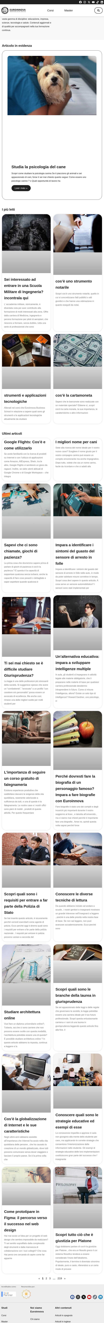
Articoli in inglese (63, 1302)
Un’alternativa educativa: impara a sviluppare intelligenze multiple (77, 662)
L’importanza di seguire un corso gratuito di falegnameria (24, 778)
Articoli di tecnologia (64, 1308)
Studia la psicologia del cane (39, 167)
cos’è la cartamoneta (73, 395)
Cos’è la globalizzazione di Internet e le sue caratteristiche (25, 1106)
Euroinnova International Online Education (39, 1312)
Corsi (50, 10)
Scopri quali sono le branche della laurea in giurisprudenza (75, 986)
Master (68, 10)
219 (59, 1252)
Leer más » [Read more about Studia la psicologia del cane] (21, 188)
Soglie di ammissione (65, 1314)
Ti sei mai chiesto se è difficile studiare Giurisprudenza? (23, 669)
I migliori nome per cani (76, 442)
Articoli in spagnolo (64, 1296)
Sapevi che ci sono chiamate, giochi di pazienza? (21, 551)
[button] (98, 10)
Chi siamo (35, 1299)
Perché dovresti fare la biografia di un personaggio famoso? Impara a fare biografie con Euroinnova (75, 788)
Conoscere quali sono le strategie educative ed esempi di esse (76, 1102)
